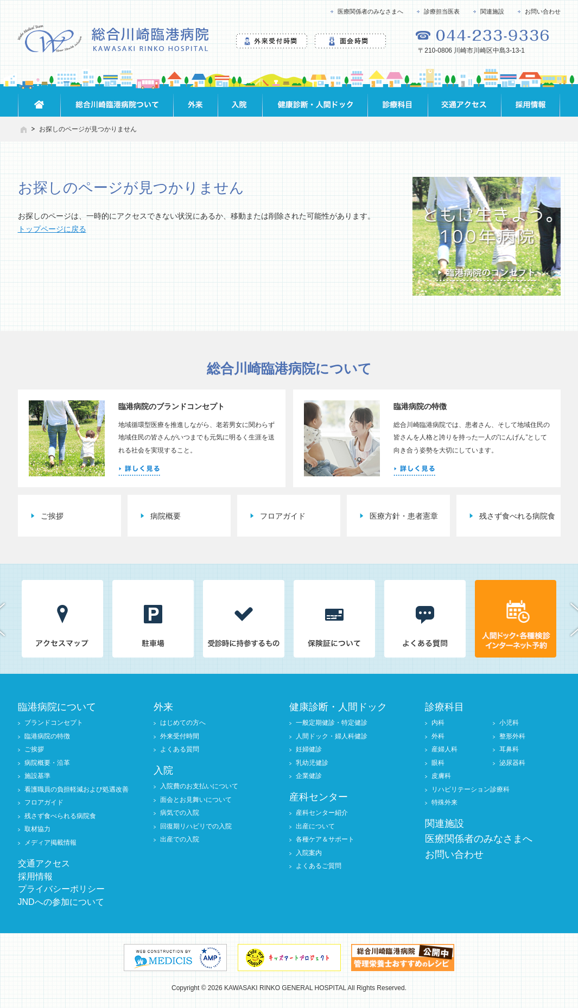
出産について (315, 826)
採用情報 (35, 876)
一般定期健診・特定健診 (331, 722)
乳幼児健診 (312, 763)
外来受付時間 (179, 736)
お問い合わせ (543, 11)
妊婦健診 (309, 749)
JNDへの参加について (61, 902)
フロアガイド (283, 516)
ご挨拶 (52, 516)
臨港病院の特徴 (47, 736)
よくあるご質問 (318, 866)
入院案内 (309, 853)
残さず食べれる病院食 (517, 516)
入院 (163, 770)
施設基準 (37, 776)
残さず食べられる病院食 (60, 816)
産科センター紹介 (322, 812)
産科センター (318, 797)
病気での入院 (179, 812)
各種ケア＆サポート (325, 839)
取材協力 (37, 829)
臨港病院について (57, 706)
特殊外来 (444, 802)
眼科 (437, 763)
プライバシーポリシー (61, 889)
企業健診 (309, 776)
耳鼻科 (509, 749)
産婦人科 (444, 749)
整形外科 (512, 736)
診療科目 (444, 706)
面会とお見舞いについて (196, 799)
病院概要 (165, 516)
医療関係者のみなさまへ (370, 11)
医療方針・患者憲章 (404, 516)
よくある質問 (179, 749)
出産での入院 (179, 839)
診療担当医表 (442, 11)
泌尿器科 (512, 763)
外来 (163, 706)
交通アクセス (44, 863)
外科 (437, 736)
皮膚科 (441, 776)
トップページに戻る (52, 229)
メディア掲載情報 (50, 842)
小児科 (509, 722)
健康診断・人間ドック (338, 706)
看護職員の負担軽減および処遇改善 (76, 789)
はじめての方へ (183, 722)
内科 (437, 722)
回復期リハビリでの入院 (196, 826)
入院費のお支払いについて (199, 786)
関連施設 (492, 11)
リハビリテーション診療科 (470, 789)
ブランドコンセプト (53, 722)
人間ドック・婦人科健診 (331, 736)
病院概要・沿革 (47, 763)
